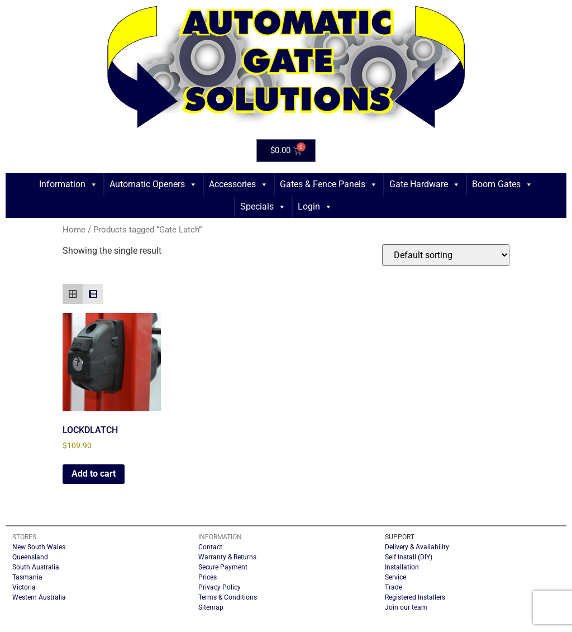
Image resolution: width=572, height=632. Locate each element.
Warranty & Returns (227, 557)
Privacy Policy (219, 587)
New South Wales (38, 547)
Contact (210, 547)
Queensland (30, 557)
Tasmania (27, 577)
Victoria (24, 587)
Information (68, 184)
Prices (207, 577)
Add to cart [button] (94, 473)
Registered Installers (415, 597)
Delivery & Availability (417, 547)
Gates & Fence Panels (329, 184)
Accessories (238, 184)
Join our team (406, 607)
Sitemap (210, 607)
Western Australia (39, 597)
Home (74, 230)
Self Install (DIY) (408, 557)
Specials (263, 207)
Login (315, 207)
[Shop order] (445, 255)
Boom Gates (502, 184)
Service (395, 577)
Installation (402, 567)
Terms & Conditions (227, 597)
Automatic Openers (153, 184)
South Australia (35, 567)
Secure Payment (222, 567)
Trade (393, 587)
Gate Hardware (424, 184)
